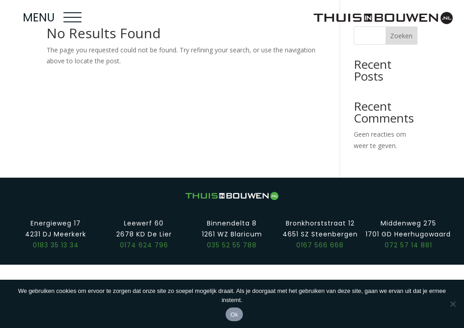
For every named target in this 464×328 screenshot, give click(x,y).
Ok (234, 314)
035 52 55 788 (232, 245)
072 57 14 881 (408, 245)
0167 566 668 (320, 245)
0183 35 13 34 (56, 245)
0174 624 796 (144, 245)
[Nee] (452, 303)
